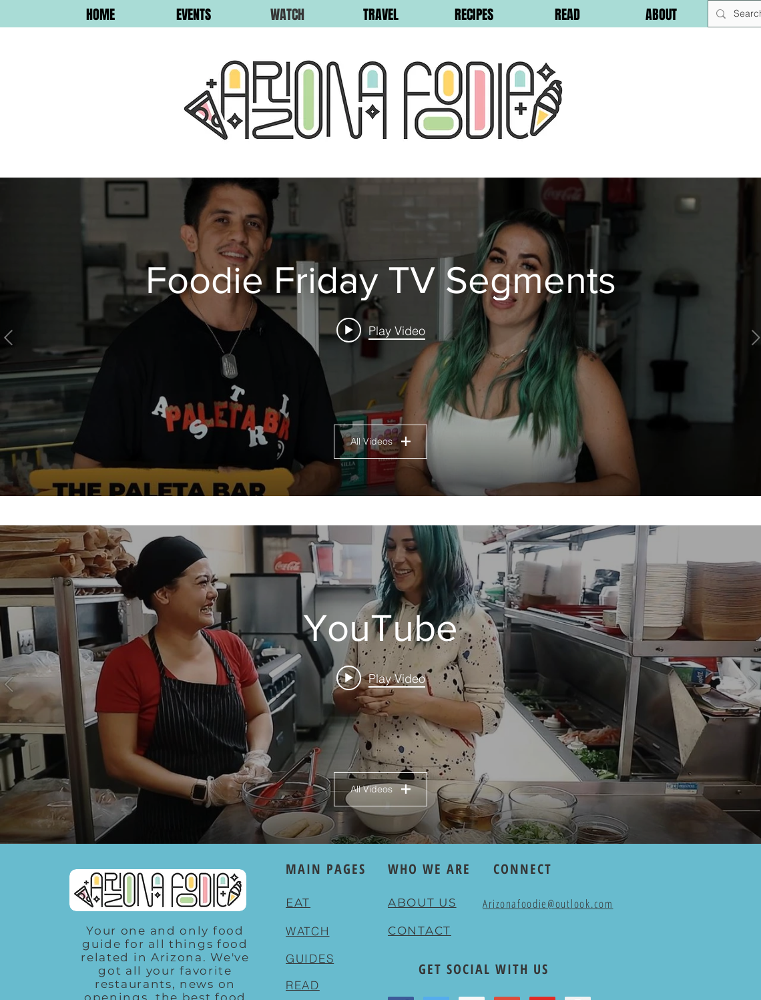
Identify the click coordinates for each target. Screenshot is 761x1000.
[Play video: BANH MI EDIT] (380, 678)
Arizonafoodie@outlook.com (548, 903)
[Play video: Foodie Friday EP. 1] (380, 330)
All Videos (380, 441)
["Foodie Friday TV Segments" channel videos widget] (380, 337)
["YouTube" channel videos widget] (380, 684)
